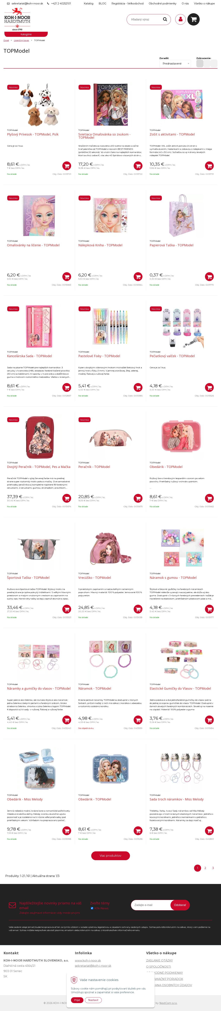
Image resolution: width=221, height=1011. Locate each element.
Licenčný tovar (21, 40)
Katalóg (88, 3)
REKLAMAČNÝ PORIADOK (164, 979)
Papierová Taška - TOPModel (171, 245)
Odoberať (180, 905)
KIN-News (101, 908)
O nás (185, 3)
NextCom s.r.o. (168, 1003)
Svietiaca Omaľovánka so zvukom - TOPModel (104, 136)
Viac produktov (110, 855)
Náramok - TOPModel (94, 688)
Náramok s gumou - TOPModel (173, 577)
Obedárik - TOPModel (166, 467)
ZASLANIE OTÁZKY (159, 960)
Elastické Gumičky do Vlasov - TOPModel (180, 688)
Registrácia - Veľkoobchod (127, 3)
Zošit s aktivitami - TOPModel (172, 134)
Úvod (6, 40)
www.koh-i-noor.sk (88, 960)
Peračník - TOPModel (94, 467)
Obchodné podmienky (162, 3)
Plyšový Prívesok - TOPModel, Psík (32, 134)
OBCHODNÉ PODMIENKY (164, 973)
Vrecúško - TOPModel (94, 577)
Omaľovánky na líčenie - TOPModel (33, 245)
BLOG (102, 3)
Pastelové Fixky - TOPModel (99, 356)
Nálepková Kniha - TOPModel (100, 245)
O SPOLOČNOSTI (158, 966)
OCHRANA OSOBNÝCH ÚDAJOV (169, 985)
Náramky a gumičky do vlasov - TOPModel (39, 688)
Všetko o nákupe (204, 3)
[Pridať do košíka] (66, 165)
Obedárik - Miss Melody (25, 799)
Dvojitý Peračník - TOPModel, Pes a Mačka (38, 467)
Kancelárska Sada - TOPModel (29, 356)
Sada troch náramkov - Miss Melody (177, 799)
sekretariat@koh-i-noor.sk (27, 3)
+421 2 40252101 (61, 3)
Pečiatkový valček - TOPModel (172, 356)
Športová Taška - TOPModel (28, 577)
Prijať (77, 1000)
